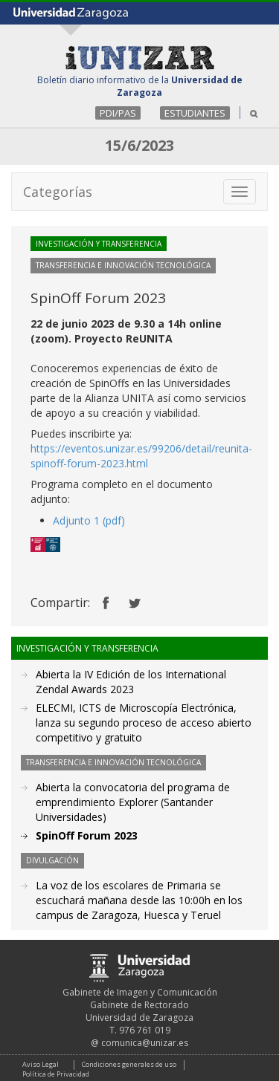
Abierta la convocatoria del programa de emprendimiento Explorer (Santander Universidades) (133, 802)
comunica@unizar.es (144, 1042)
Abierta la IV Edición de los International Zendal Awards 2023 (131, 681)
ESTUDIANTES (194, 113)
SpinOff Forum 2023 (87, 835)
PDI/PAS (118, 113)
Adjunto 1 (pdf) (89, 520)
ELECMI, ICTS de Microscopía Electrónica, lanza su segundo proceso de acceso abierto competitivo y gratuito (143, 722)
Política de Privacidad (55, 1074)
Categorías (57, 192)
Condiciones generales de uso (129, 1064)
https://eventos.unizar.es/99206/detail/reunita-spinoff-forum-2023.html (141, 455)
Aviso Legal (40, 1064)
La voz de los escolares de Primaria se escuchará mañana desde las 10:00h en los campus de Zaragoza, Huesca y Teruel (139, 900)
